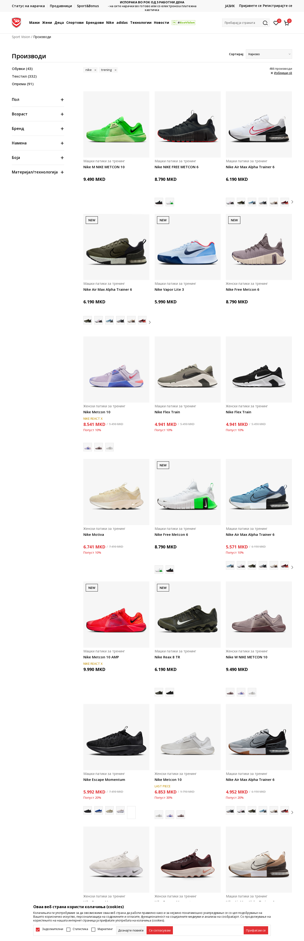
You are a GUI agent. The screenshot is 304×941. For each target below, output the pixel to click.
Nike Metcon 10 (96, 411)
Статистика (80, 929)
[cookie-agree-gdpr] (160, 930)
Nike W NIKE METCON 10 (246, 657)
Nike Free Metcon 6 (242, 289)
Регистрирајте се (277, 5)
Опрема (22, 83)
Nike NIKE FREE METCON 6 (177, 166)
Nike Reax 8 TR (167, 657)
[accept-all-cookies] (256, 930)
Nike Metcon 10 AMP (101, 657)
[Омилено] (276, 22)
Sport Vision (21, 36)
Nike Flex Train (167, 411)
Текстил (24, 76)
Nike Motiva (93, 534)
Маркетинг (105, 929)
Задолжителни (52, 929)
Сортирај (236, 54)
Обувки (22, 68)
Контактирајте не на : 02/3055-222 (152, 6)
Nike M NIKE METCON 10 (104, 166)
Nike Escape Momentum (104, 779)
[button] (246, 23)
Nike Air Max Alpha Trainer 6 (250, 166)
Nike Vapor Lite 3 (169, 289)
